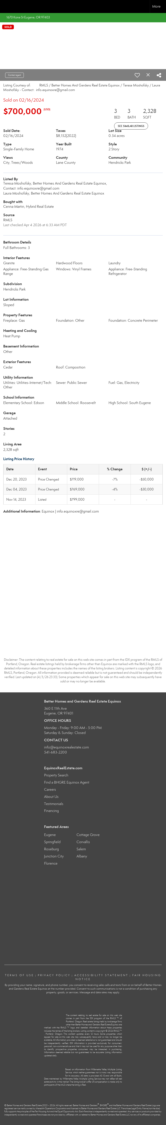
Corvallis (83, 842)
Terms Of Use (19, 975)
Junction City (54, 856)
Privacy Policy (54, 975)
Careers (50, 789)
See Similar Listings (131, 126)
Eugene (50, 835)
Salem (81, 849)
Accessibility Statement (101, 975)
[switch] (137, 75)
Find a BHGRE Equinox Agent (66, 782)
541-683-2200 (55, 752)
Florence (50, 863)
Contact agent (14, 75)
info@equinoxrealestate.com (66, 747)
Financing (51, 810)
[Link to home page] (5, 6)
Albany (82, 856)
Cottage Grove (88, 835)
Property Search (56, 775)
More (156, 6)
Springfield (52, 842)
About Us (51, 796)
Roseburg (51, 849)
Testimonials (53, 804)
